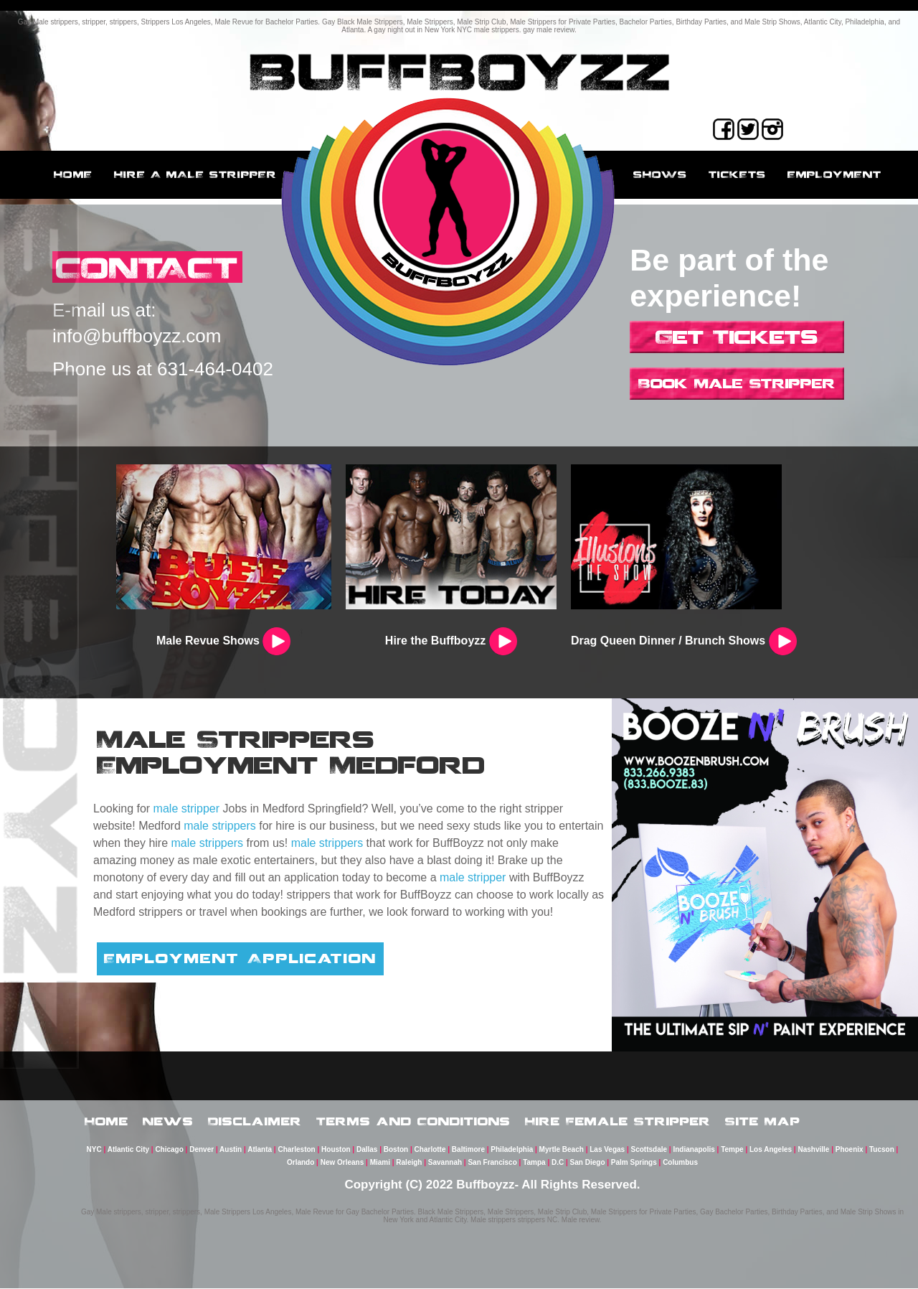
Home (73, 174)
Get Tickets (737, 336)
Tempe (732, 1150)
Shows (660, 174)
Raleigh (409, 1163)
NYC (94, 1150)
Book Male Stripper (737, 383)
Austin (230, 1150)
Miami (380, 1163)
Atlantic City (128, 1150)
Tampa (534, 1163)
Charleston (296, 1150)
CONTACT (149, 267)
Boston (396, 1150)
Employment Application (240, 958)
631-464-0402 (215, 369)
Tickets (737, 174)
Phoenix (849, 1150)
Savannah (445, 1163)
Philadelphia (512, 1150)
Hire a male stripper (195, 174)
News (168, 1121)
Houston (336, 1150)
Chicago (169, 1150)
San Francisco (492, 1163)
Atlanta (259, 1150)
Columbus (680, 1163)
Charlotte (430, 1150)
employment (834, 174)
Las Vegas (607, 1150)
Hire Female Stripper (618, 1121)
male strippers (219, 826)
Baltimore (468, 1150)
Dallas (366, 1150)
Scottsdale (649, 1150)
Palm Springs (634, 1163)
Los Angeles (770, 1150)
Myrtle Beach (561, 1150)
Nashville (813, 1150)
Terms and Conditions (413, 1121)
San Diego (587, 1163)
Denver (201, 1150)
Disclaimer (255, 1121)
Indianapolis (693, 1150)
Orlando (300, 1163)
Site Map (762, 1121)
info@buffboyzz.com (136, 336)
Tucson (881, 1150)
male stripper (186, 808)
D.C (558, 1163)
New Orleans (342, 1163)
